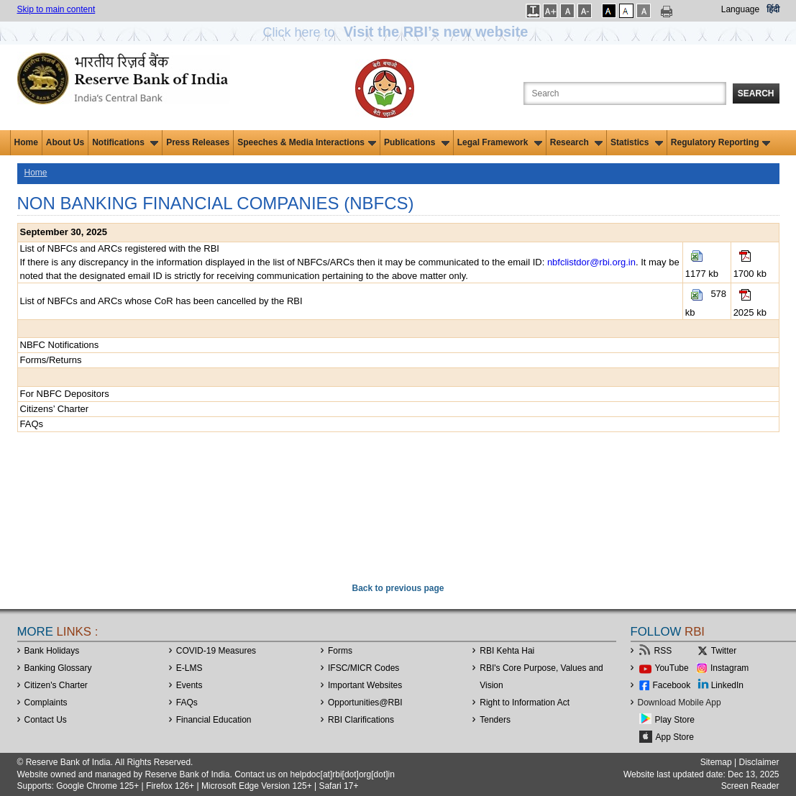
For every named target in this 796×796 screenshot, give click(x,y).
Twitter (723, 651)
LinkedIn (727, 685)
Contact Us (45, 720)
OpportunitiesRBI (365, 702)
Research (576, 142)
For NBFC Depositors (64, 393)
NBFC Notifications (59, 344)
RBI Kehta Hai (507, 651)
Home (26, 142)
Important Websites (365, 685)
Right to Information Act (524, 702)
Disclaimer (758, 762)
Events (189, 685)
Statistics (636, 142)
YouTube (672, 668)
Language (740, 9)
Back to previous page (398, 588)
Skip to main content (56, 9)
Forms (340, 651)
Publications (416, 142)
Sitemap (716, 762)
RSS (663, 651)
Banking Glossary (58, 668)
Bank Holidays (52, 651)
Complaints (46, 702)
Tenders (495, 720)
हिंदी (773, 9)
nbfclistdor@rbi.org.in (591, 262)
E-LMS (189, 668)
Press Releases (197, 142)
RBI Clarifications (361, 720)
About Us (65, 142)
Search (756, 93)
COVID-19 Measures (216, 651)
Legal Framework (499, 142)
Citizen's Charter (56, 685)
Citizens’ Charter (54, 408)
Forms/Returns (51, 359)
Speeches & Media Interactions (306, 142)
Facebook (672, 685)
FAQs (32, 423)
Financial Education (214, 720)
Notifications (125, 142)
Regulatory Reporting (721, 142)
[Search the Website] (624, 93)
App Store (675, 737)
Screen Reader (750, 786)
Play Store (675, 720)
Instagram (729, 668)
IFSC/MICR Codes (363, 668)
